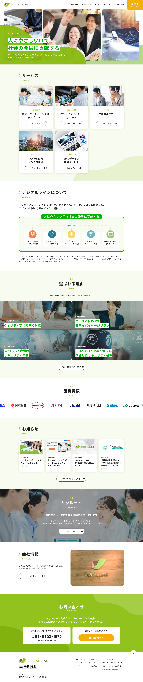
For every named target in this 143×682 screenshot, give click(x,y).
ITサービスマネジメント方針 (112, 663)
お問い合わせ (93, 666)
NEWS (97, 4)
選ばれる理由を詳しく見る (73, 367)
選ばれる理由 (80, 659)
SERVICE (85, 4)
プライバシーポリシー (110, 659)
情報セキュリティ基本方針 (111, 666)
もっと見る (75, 531)
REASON (74, 4)
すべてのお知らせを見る (73, 479)
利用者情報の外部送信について (113, 670)
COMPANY (119, 4)
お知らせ (79, 666)
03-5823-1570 (46, 636)
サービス (79, 663)
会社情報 (92, 663)
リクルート (93, 659)
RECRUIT (107, 4)
